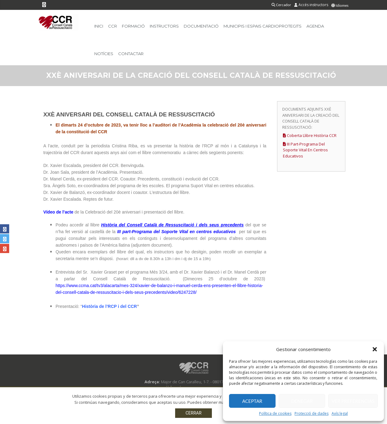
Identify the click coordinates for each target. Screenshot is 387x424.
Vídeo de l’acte (58, 212)
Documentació (201, 26)
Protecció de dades (312, 413)
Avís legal (340, 413)
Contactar (131, 53)
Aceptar (252, 401)
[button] (375, 349)
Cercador (281, 4)
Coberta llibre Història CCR (309, 135)
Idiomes (339, 5)
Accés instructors (311, 4)
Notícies (103, 53)
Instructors (164, 26)
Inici (98, 26)
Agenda (315, 26)
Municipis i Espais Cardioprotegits (263, 26)
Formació (133, 26)
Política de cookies (275, 413)
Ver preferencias (353, 401)
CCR (112, 26)
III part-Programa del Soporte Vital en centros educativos (305, 150)
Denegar (302, 401)
